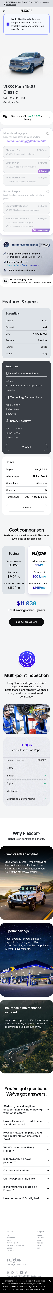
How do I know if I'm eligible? (26, 1198)
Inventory (11, 1238)
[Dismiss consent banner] (49, 1281)
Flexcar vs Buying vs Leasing (15, 1246)
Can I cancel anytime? (26, 1170)
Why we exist (12, 1243)
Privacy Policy (40, 1289)
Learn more (11, 5)
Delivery (40, 1238)
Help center (39, 1246)
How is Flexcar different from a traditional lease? (26, 1123)
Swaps (39, 1240)
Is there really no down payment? (26, 1160)
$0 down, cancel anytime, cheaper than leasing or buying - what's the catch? (26, 1109)
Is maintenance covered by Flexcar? (26, 1188)
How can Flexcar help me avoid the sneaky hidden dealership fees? (26, 1136)
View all (26, 447)
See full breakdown (26, 621)
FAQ (8, 1235)
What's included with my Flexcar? (26, 1149)
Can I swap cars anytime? (26, 1178)
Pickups (40, 1235)
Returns (40, 1243)
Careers (10, 1250)
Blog (9, 1240)
